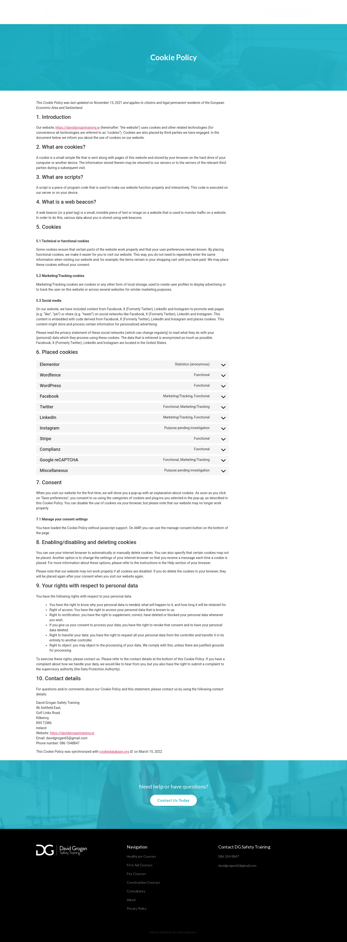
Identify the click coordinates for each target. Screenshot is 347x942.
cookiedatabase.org (114, 752)
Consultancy (197, 12)
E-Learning (169, 12)
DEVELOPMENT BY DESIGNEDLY (173, 932)
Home (122, 12)
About (219, 12)
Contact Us (240, 12)
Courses (143, 12)
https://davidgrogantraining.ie (77, 127)
